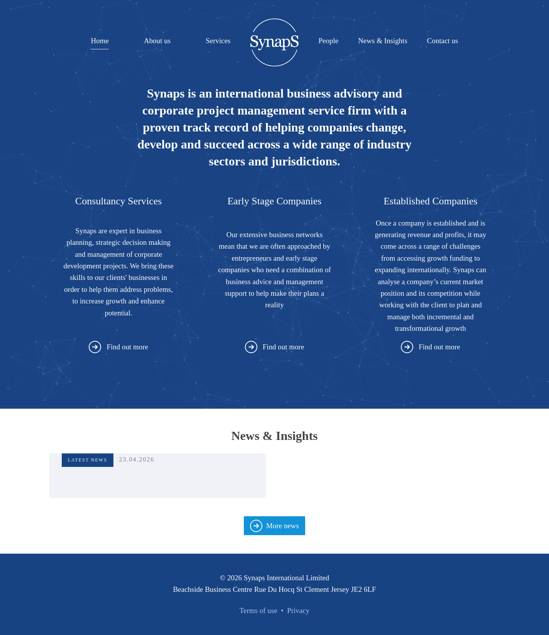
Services (218, 41)
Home (99, 41)
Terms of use (258, 610)
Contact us (442, 41)
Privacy (298, 610)
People (328, 41)
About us (157, 41)
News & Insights (382, 41)
